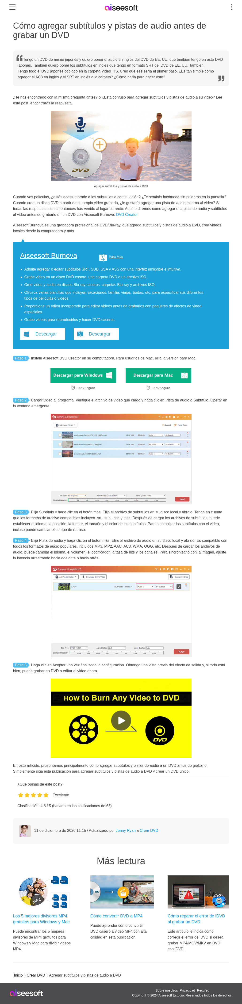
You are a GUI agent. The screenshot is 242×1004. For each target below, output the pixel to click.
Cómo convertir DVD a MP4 (116, 916)
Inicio (18, 975)
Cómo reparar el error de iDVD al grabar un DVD (196, 919)
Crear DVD (149, 830)
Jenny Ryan (126, 830)
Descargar (46, 333)
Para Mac (116, 257)
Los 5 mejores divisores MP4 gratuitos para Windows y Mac (41, 919)
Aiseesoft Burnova (48, 255)
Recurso (203, 990)
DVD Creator (127, 215)
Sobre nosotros (166, 990)
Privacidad (187, 990)
